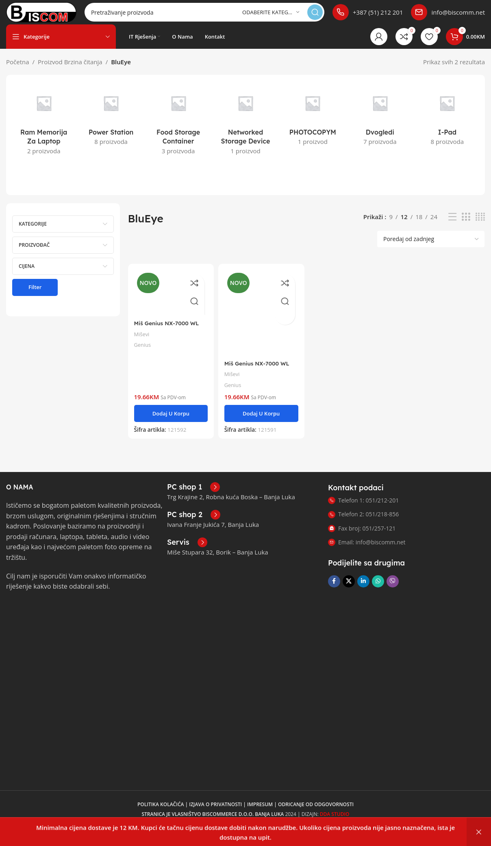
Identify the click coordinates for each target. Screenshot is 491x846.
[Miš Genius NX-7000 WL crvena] (169, 300)
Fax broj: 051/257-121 (361, 536)
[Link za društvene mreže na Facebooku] (334, 589)
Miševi (142, 340)
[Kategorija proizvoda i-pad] (447, 125)
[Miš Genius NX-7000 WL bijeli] (260, 319)
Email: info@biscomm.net (367, 550)
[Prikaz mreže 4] (480, 225)
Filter (34, 295)
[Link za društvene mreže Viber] (393, 589)
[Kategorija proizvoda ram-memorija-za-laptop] (43, 129)
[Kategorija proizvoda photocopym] (312, 125)
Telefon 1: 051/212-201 (363, 508)
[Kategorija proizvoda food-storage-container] (178, 129)
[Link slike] (46, 621)
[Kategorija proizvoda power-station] (110, 125)
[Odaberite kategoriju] (271, 16)
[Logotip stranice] (55, 15)
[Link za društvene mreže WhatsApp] (378, 589)
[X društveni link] (349, 589)
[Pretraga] (218, 16)
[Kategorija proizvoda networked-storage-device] (245, 129)
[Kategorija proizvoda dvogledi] (379, 125)
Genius (143, 350)
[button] (169, 417)
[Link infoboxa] (367, 16)
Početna (17, 70)
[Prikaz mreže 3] (466, 225)
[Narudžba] (431, 247)
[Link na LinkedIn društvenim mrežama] (363, 589)
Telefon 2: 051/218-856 (363, 522)
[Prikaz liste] (452, 225)
